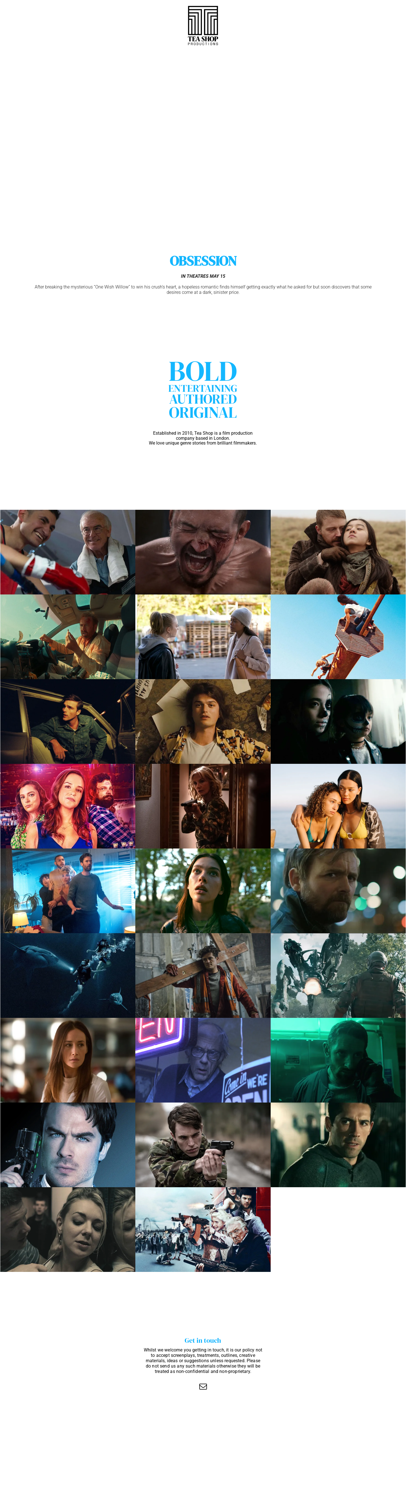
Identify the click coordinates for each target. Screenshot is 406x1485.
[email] (203, 1387)
